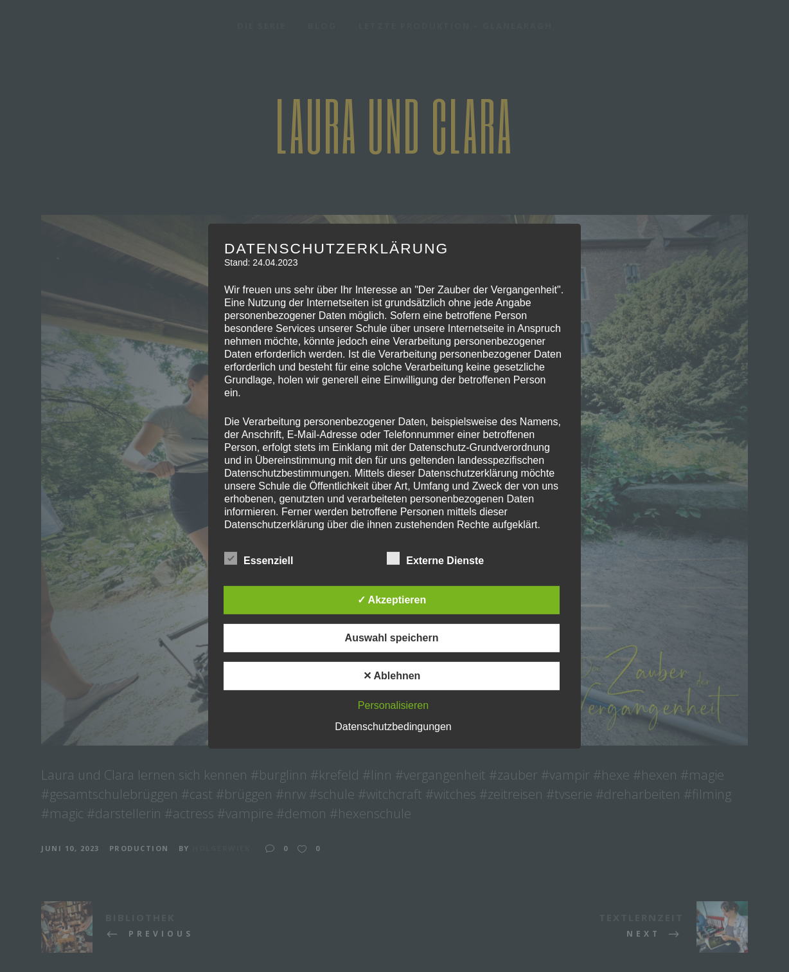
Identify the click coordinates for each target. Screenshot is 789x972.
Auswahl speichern (392, 637)
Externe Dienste (435, 559)
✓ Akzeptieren (392, 599)
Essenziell (258, 559)
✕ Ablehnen (392, 675)
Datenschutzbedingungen (393, 726)
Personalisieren (393, 705)
